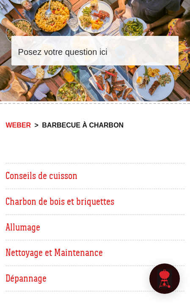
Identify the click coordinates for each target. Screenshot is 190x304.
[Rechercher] (95, 50)
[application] (164, 278)
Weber (18, 125)
